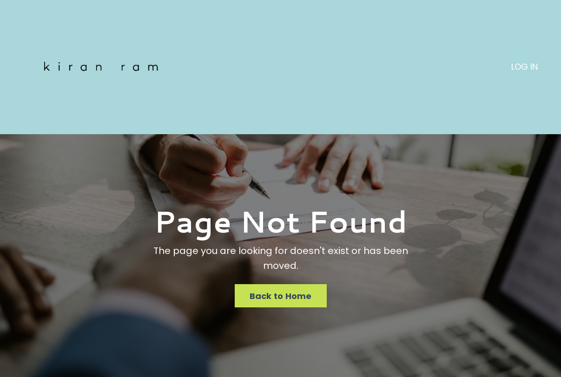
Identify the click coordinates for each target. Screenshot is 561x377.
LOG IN (524, 66)
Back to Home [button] (281, 296)
